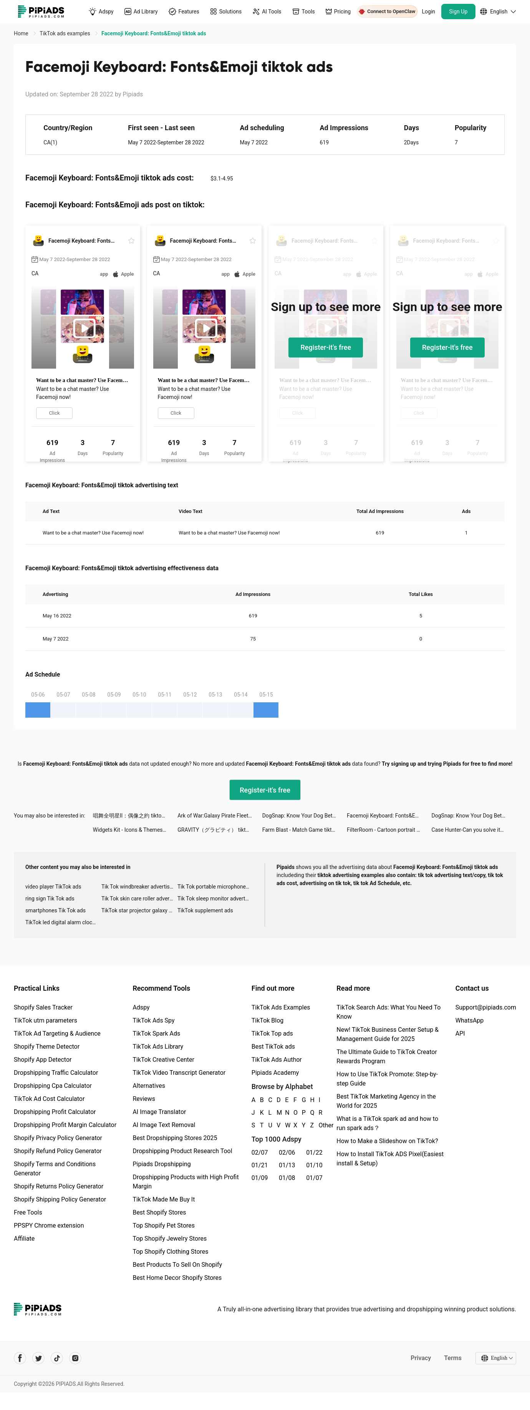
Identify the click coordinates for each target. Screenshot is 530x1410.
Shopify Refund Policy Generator (58, 1151)
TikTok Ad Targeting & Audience (57, 1033)
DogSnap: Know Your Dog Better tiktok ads (304, 816)
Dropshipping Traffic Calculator (56, 1072)
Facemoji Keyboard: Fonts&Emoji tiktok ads (389, 816)
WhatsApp (469, 1020)
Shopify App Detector (43, 1059)
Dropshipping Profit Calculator (55, 1111)
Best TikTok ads (273, 1046)
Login (429, 11)
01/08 (287, 1178)
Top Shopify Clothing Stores (170, 1251)
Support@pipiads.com (485, 1007)
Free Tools (28, 1212)
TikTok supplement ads (205, 910)
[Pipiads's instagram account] (75, 1358)
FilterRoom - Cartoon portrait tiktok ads (389, 830)
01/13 (287, 1165)
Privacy (421, 1358)
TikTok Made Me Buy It (163, 1199)
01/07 (314, 1178)
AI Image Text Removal (163, 1125)
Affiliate (24, 1238)
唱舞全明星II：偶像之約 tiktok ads (133, 816)
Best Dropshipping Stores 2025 (174, 1138)
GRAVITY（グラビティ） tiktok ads (219, 830)
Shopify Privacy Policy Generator (58, 1138)
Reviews (143, 1098)
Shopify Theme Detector (47, 1046)
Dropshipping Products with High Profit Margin (185, 1181)
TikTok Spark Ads (156, 1033)
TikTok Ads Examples (281, 1007)
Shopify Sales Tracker (43, 1007)
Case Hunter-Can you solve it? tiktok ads (474, 830)
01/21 (260, 1165)
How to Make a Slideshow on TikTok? (387, 1141)
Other (318, 1125)
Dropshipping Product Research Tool (182, 1151)
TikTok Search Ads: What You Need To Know (388, 1012)
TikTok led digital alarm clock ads (63, 922)
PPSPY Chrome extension (49, 1225)
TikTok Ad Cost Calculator (49, 1098)
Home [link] (22, 33)
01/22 (314, 1152)
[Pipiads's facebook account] (20, 1358)
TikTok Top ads (272, 1033)
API (460, 1033)
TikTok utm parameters (45, 1020)
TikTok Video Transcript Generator (178, 1072)
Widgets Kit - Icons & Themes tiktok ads (135, 830)
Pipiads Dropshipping (161, 1164)
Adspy (140, 1007)
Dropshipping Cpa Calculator (53, 1085)
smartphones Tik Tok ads (55, 910)
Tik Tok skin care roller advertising (139, 898)
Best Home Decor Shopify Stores (177, 1277)
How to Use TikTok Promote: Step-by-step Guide (387, 1079)
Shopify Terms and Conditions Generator (55, 1168)
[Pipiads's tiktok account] (57, 1358)
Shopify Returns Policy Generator (58, 1186)
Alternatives (148, 1085)
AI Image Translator (159, 1111)
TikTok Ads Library (157, 1046)
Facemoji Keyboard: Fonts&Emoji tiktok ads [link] (153, 33)
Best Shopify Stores (159, 1212)
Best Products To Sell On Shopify (177, 1264)
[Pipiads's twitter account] (38, 1358)
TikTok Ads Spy (153, 1020)
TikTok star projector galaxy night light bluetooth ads (139, 910)
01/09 (260, 1178)
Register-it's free (325, 347)
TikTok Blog (268, 1020)
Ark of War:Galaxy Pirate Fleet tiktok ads (219, 816)
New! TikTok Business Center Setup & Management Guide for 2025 (387, 1034)
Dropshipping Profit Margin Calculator (65, 1125)
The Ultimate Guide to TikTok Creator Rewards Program (386, 1056)
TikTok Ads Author (277, 1059)
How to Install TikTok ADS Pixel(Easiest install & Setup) (390, 1158)
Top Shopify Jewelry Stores (169, 1238)
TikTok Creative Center (163, 1059)
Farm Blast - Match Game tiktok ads (304, 830)
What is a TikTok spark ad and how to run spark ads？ (387, 1123)
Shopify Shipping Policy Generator (60, 1199)
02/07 (260, 1152)
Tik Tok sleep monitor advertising (215, 898)
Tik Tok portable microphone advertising (215, 887)
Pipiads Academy (275, 1072)
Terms (453, 1358)
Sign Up (458, 11)
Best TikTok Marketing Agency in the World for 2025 (386, 1101)
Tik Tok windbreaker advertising (139, 887)
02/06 (287, 1152)
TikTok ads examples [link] (65, 33)
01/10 (314, 1165)
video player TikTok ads (53, 887)
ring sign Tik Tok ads (50, 898)
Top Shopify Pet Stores (163, 1225)
